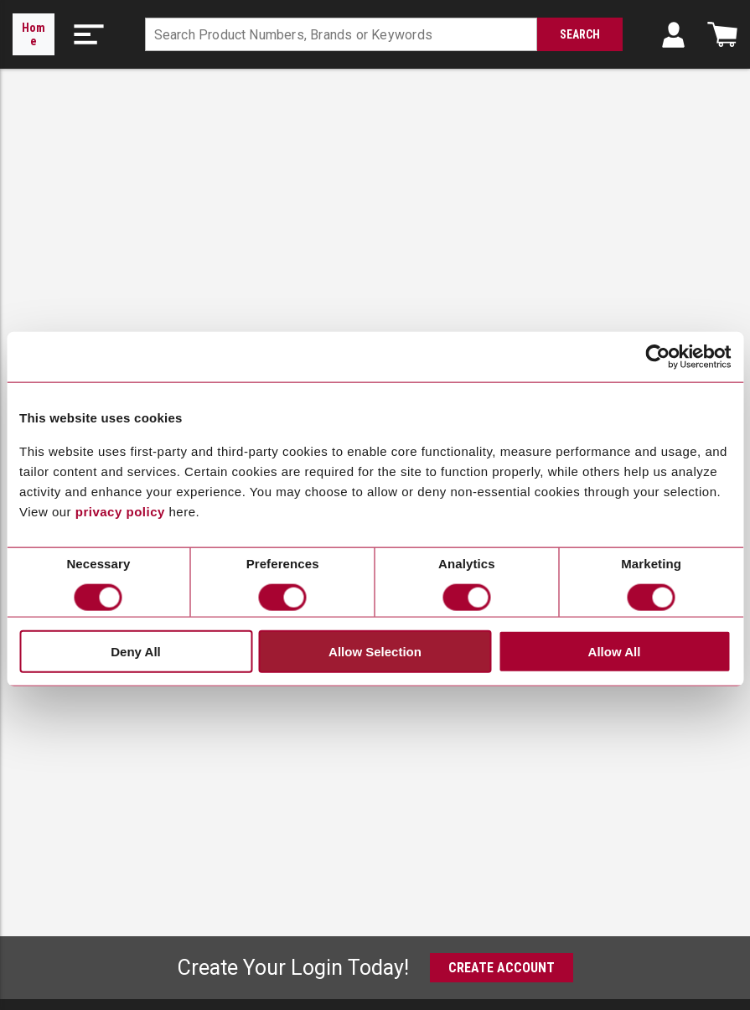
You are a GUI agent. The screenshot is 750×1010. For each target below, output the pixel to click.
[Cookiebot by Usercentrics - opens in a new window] (657, 357)
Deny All (135, 651)
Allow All (614, 651)
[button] (88, 34)
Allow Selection (375, 651)
